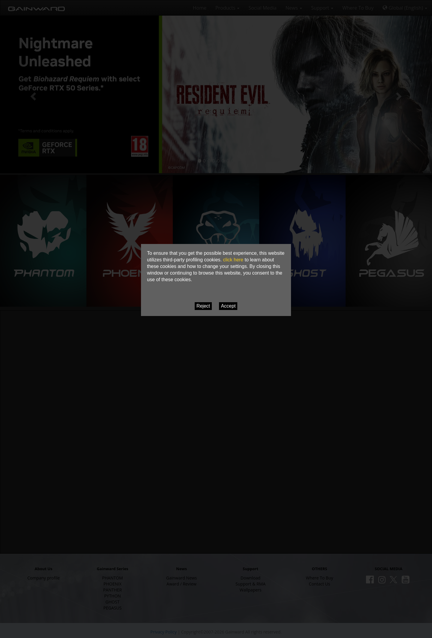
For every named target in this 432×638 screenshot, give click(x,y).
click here (233, 259)
